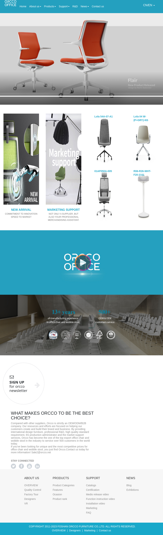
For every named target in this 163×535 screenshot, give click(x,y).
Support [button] (64, 6)
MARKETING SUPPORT (63, 209)
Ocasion (57, 494)
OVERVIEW (31, 485)
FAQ (88, 512)
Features (58, 489)
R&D (75, 6)
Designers (30, 499)
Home (23, 6)
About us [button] (35, 6)
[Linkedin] (37, 466)
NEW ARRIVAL (21, 209)
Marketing (91, 508)
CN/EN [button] (149, 5)
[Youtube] (29, 466)
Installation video (95, 503)
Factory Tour (31, 494)
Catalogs (91, 485)
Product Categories (63, 485)
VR (26, 503)
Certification (92, 489)
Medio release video (97, 494)
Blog (129, 485)
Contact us (98, 6)
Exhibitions (133, 489)
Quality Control (32, 489)
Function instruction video (100, 499)
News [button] (85, 6)
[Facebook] (21, 466)
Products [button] (50, 6)
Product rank (60, 499)
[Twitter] (13, 466)
